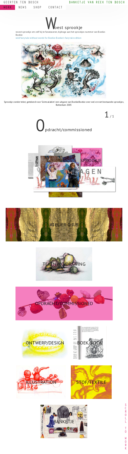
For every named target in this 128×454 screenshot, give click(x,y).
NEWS (22, 8)
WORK (7, 8)
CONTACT (55, 8)
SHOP (37, 8)
